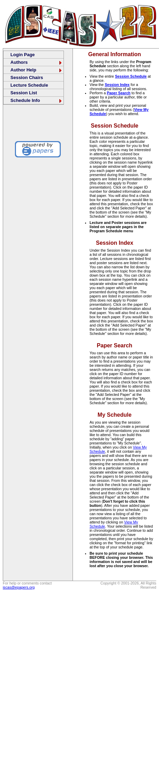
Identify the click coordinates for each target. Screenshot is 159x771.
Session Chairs (26, 77)
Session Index (117, 85)
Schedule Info (36, 100)
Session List (23, 92)
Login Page (22, 54)
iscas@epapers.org (19, 587)
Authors (36, 62)
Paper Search (119, 93)
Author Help (36, 69)
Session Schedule (131, 76)
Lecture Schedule (29, 85)
